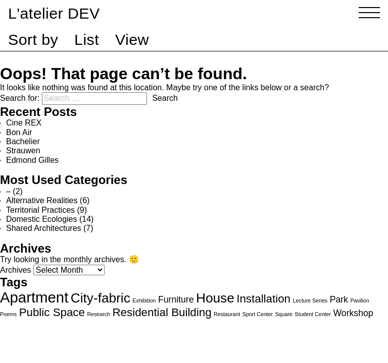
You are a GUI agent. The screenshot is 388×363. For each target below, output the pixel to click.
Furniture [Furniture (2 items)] (176, 299)
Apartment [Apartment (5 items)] (34, 297)
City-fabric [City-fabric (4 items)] (100, 298)
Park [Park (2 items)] (339, 299)
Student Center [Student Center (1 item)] (313, 314)
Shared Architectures (43, 228)
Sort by (33, 39)
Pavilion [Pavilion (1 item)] (359, 300)
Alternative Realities (41, 200)
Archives (15, 270)
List (86, 39)
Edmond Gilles (32, 160)
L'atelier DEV (54, 13)
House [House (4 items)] (215, 298)
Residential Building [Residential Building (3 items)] (161, 312)
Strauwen (23, 150)
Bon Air (19, 132)
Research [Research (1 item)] (98, 314)
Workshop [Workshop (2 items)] (353, 313)
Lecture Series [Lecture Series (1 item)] (310, 300)
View (132, 39)
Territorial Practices (40, 210)
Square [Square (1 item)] (284, 314)
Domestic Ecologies (41, 219)
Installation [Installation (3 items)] (263, 298)
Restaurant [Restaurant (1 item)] (227, 314)
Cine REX (23, 122)
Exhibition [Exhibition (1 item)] (144, 300)
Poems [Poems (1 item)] (8, 314)
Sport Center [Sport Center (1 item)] (258, 314)
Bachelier (23, 141)
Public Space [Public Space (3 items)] (52, 312)
